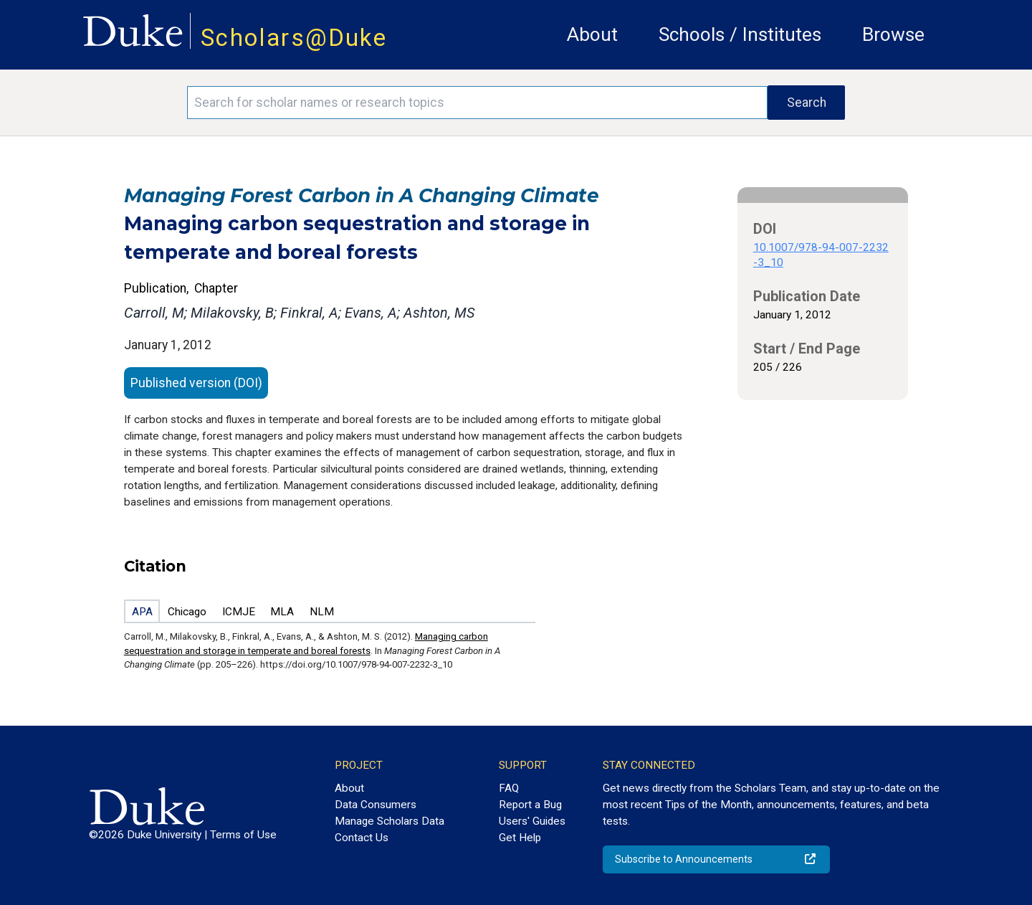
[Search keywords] (477, 102)
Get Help (520, 837)
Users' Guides (532, 821)
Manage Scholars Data (389, 821)
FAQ (509, 788)
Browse (893, 34)
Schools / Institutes (740, 34)
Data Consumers (375, 804)
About (592, 34)
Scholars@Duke (294, 38)
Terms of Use (243, 834)
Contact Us (361, 837)
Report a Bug (530, 804)
